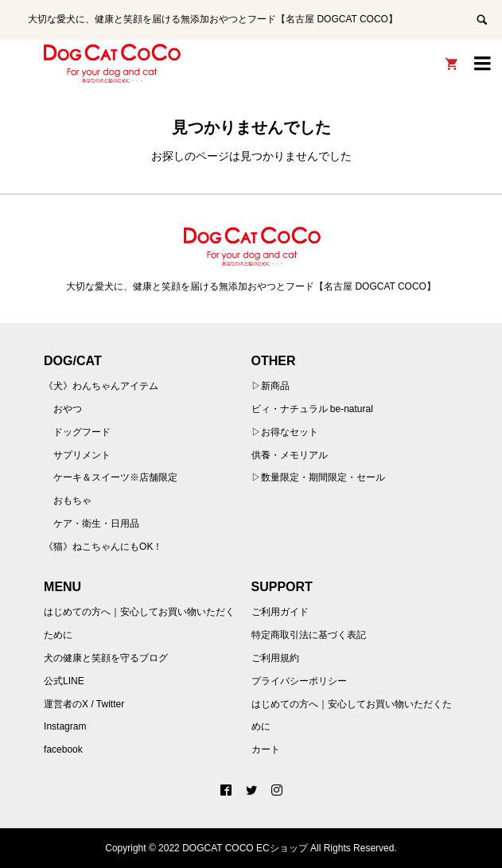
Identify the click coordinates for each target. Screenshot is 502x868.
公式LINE (64, 681)
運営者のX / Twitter (84, 704)
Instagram (65, 726)
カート (265, 749)
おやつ (67, 409)
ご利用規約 (275, 658)
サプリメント (82, 455)
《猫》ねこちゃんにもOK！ (103, 546)
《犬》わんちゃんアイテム (101, 385)
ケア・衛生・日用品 (96, 523)
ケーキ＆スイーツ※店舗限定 (115, 477)
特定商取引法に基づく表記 (308, 634)
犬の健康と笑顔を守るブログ (106, 658)
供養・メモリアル (289, 455)
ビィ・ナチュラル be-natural (312, 409)
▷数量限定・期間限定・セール (318, 477)
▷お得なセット (284, 432)
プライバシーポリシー (299, 681)
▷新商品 (270, 385)
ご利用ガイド (280, 611)
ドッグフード (82, 432)
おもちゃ (72, 500)
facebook (63, 749)
